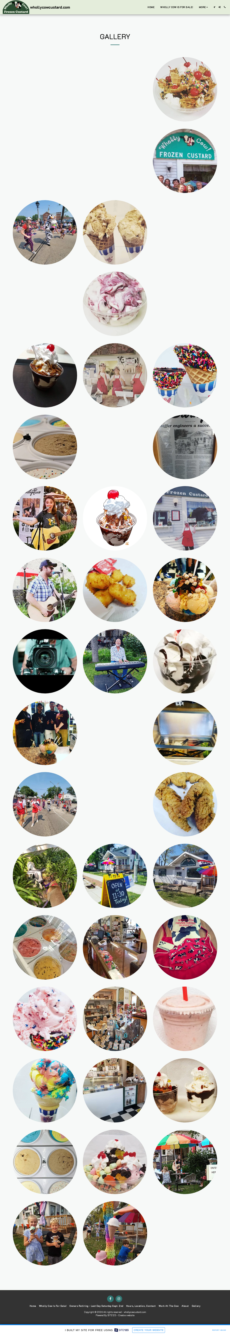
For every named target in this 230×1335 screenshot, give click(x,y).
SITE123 (111, 1315)
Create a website (126, 1315)
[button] (214, 7)
